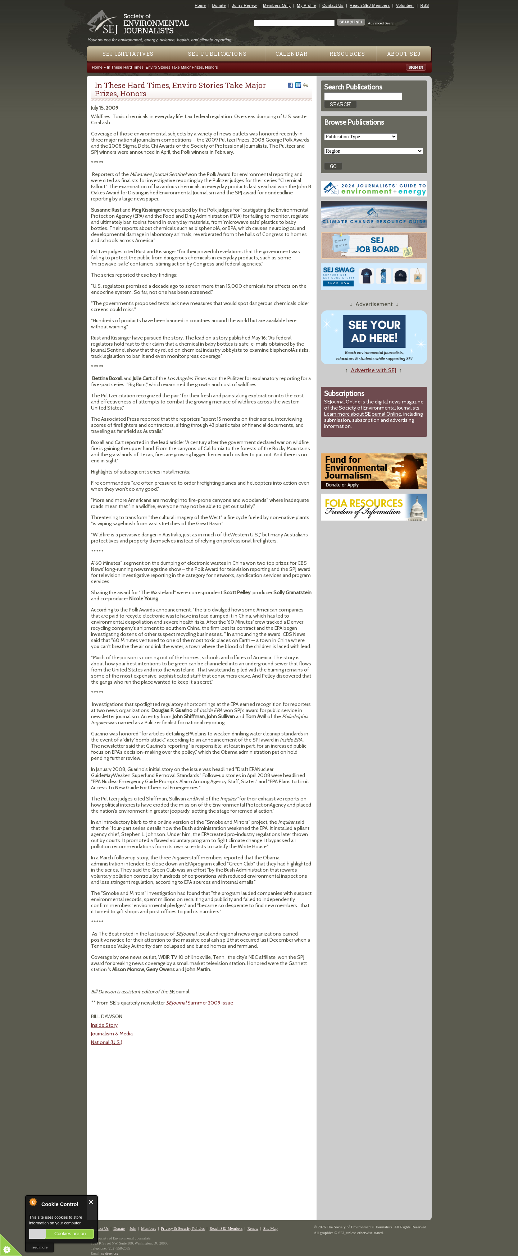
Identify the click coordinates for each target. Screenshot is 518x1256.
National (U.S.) (106, 1042)
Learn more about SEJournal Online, (363, 414)
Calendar (292, 53)
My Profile (306, 5)
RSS (425, 5)
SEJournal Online (342, 401)
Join (133, 1228)
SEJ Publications (217, 53)
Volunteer (405, 5)
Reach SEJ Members (370, 5)
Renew (253, 1228)
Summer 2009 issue (199, 1002)
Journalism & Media (112, 1033)
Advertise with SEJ (373, 370)
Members (148, 1228)
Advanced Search (381, 23)
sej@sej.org (109, 1253)
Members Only (277, 5)
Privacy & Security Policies (183, 1228)
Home (200, 5)
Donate (219, 5)
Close (91, 1202)
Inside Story (104, 1025)
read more (39, 1247)
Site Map (270, 1228)
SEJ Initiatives (128, 53)
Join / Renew (244, 5)
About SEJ (404, 53)
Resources (347, 53)
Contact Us (333, 5)
